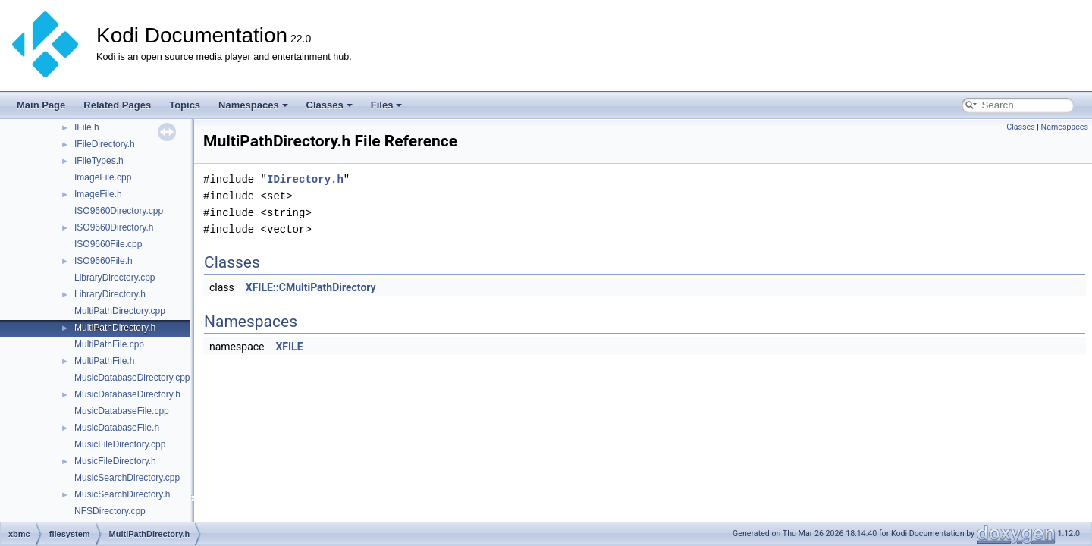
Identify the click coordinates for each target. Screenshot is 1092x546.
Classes (329, 105)
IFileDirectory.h (104, 144)
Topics (184, 105)
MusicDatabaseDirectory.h (127, 394)
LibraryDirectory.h (110, 294)
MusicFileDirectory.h (115, 461)
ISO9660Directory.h (114, 227)
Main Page (41, 105)
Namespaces (253, 105)
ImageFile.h (98, 194)
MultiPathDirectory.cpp (119, 311)
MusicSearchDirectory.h (122, 494)
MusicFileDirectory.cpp (119, 444)
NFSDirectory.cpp (110, 511)
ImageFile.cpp (102, 177)
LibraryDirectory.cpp (114, 277)
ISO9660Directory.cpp (118, 211)
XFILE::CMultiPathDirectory (311, 287)
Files (387, 105)
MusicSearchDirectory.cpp (127, 477)
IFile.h (86, 127)
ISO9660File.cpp (108, 244)
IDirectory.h (305, 179)
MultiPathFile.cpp (109, 344)
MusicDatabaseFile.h (116, 427)
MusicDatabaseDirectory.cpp (132, 377)
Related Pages (117, 105)
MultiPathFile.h (104, 361)
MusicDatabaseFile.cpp (121, 411)
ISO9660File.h (103, 261)
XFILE (289, 346)
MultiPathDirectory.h (114, 327)
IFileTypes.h (99, 160)
